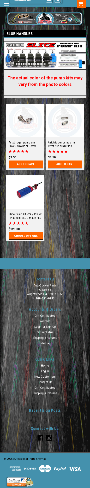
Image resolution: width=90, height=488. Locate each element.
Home (45, 365)
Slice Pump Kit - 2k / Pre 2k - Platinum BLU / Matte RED (25, 216)
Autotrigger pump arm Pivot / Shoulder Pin (61, 144)
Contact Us (45, 382)
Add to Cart (26, 164)
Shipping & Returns (45, 337)
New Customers (45, 376)
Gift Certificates (45, 315)
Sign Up (51, 326)
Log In (45, 371)
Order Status (45, 332)
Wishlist (45, 321)
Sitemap (45, 343)
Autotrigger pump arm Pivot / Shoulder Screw (22, 144)
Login (38, 326)
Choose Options (26, 236)
